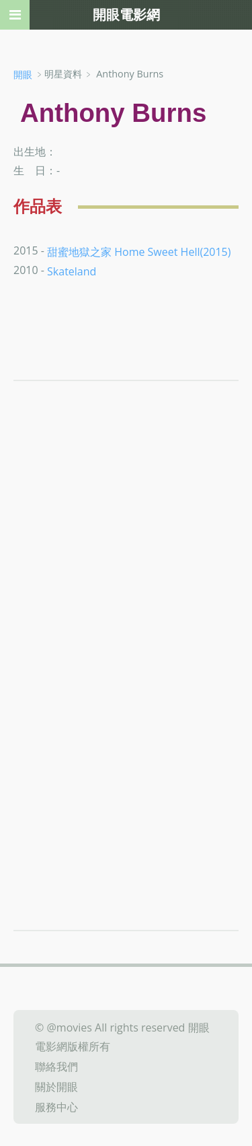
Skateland (71, 271)
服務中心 (56, 1106)
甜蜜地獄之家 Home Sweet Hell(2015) (138, 251)
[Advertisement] (126, 568)
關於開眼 (56, 1086)
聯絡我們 (56, 1066)
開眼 (22, 74)
